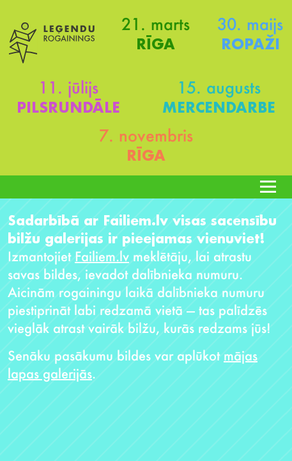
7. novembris (146, 135)
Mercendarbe (218, 107)
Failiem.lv (102, 256)
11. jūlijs (68, 87)
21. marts (155, 23)
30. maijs (250, 23)
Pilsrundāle (68, 107)
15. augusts (219, 87)
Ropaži (250, 44)
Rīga (155, 44)
